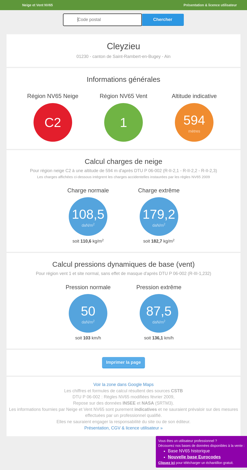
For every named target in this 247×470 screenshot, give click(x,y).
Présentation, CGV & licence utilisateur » (123, 428)
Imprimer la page (123, 362)
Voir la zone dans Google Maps (123, 384)
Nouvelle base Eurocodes (194, 457)
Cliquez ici (166, 463)
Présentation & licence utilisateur (210, 5)
